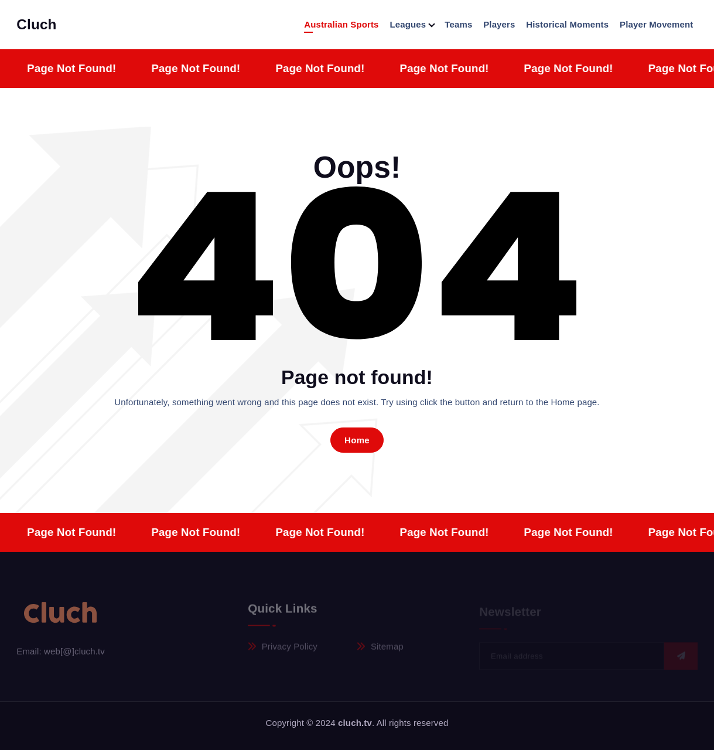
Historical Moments (567, 24)
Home (357, 440)
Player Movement (656, 24)
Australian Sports (341, 24)
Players (499, 24)
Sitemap (387, 650)
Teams (458, 24)
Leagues (408, 24)
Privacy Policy (289, 650)
